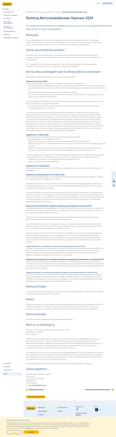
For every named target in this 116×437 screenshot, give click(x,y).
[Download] (114, 185)
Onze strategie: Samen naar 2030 (12, 22)
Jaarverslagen (42, 411)
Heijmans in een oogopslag (12, 15)
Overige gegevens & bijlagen (12, 37)
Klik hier (28, 429)
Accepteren (33, 433)
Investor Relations (8, 370)
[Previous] (114, 173)
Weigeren (16, 433)
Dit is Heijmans (12, 18)
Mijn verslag (7, 366)
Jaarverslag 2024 (31, 12)
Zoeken (12, 374)
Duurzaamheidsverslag (12, 31)
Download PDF (7, 363)
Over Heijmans (62, 407)
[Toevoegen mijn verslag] (114, 181)
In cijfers (41, 415)
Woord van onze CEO (9, 12)
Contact (60, 411)
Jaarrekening (12, 34)
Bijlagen (57, 12)
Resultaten (41, 407)
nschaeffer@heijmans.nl (38, 385)
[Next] (114, 177)
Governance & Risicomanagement (12, 27)
